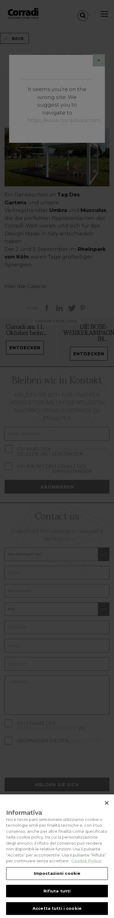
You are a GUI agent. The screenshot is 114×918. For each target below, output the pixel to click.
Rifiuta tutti (57, 897)
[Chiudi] (106, 810)
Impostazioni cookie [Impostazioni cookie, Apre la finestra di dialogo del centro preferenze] (57, 880)
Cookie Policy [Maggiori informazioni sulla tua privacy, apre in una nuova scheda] (86, 868)
